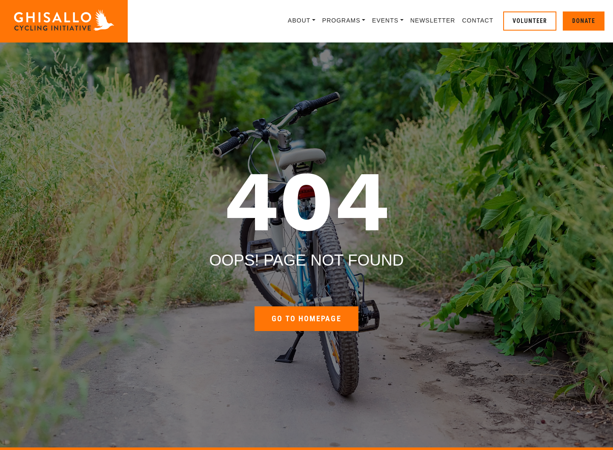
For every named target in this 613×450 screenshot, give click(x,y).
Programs (341, 20)
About (299, 20)
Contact (477, 20)
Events (385, 20)
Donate (583, 20)
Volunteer (530, 20)
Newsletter (432, 20)
